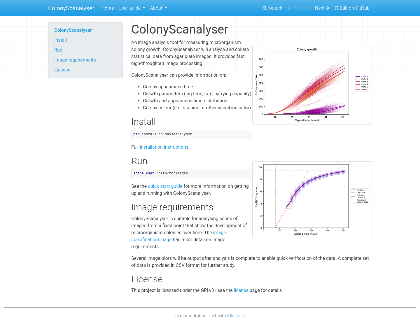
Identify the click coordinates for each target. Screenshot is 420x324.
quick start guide (165, 186)
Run (58, 50)
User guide (130, 8)
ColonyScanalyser (71, 8)
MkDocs (235, 315)
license (241, 290)
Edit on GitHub (352, 8)
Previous (298, 8)
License (62, 70)
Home (107, 8)
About (157, 8)
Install (60, 40)
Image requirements (75, 60)
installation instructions (164, 147)
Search (272, 8)
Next (322, 8)
